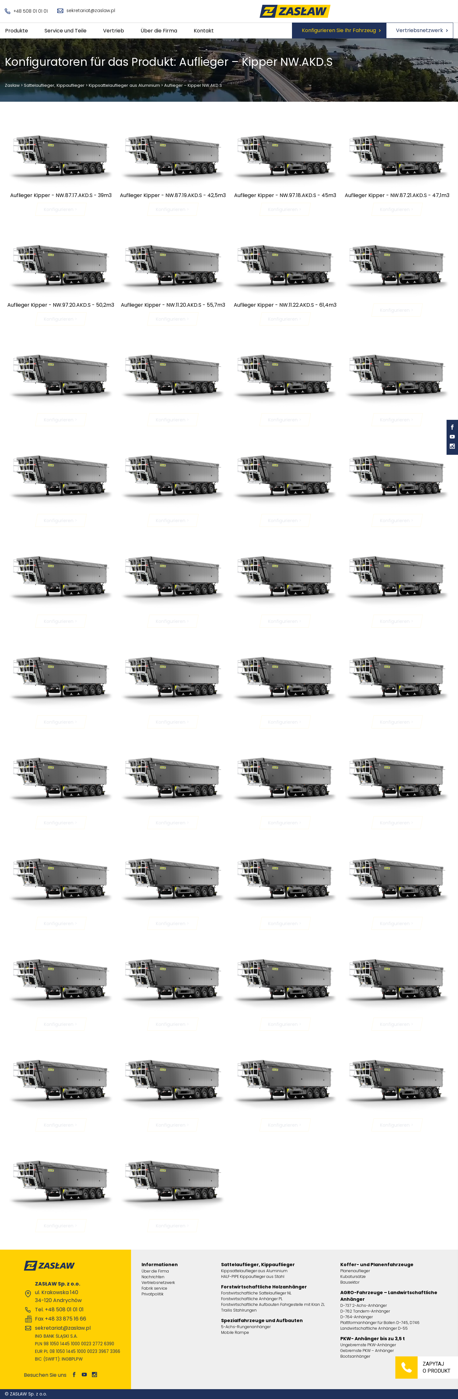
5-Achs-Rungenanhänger (246, 1326)
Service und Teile (66, 30)
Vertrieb (113, 30)
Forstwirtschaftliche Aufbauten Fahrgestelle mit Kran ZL (273, 1304)
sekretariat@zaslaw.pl (87, 11)
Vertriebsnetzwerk (419, 30)
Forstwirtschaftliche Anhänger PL (251, 1298)
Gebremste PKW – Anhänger (367, 1350)
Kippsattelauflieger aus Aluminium (123, 85)
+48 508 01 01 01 (26, 11)
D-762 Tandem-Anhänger (365, 1311)
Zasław (12, 85)
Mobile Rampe (235, 1332)
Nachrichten (153, 1277)
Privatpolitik (152, 1294)
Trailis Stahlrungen (239, 1310)
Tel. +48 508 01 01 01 (59, 1309)
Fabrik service (154, 1288)
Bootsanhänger (355, 1356)
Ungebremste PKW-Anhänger (368, 1345)
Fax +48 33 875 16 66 (60, 1318)
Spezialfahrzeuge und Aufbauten (262, 1320)
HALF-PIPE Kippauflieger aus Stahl (252, 1276)
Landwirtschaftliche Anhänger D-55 (374, 1328)
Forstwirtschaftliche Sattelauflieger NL (256, 1293)
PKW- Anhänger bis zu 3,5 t (372, 1338)
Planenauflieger (355, 1270)
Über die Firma (159, 30)
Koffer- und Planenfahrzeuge (376, 1264)
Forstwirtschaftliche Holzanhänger (264, 1287)
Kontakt (204, 30)
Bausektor (349, 1282)
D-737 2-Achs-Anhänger (363, 1305)
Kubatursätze (353, 1276)
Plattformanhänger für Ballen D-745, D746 (380, 1322)
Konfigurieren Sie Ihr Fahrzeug (339, 30)
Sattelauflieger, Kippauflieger (54, 85)
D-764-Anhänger (356, 1317)
